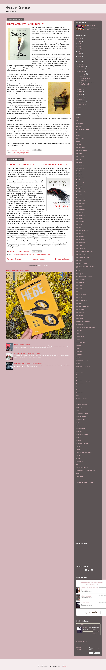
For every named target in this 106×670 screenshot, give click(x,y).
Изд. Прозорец (80, 242)
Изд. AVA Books (80, 279)
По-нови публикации (14, 259)
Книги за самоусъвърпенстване (85, 327)
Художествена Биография (84, 452)
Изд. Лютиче (79, 212)
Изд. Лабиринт (80, 200)
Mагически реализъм (82, 467)
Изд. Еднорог (21, 152)
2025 (79, 41)
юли (80, 89)
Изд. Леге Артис (80, 203)
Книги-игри (79, 330)
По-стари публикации (63, 259)
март (81, 99)
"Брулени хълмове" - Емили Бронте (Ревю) (27, 353)
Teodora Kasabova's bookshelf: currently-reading (91, 583)
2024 (79, 43)
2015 (79, 107)
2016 (79, 64)
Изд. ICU (78, 291)
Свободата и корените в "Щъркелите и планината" (37, 164)
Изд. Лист (79, 206)
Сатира (78, 396)
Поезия (78, 363)
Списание (79, 407)
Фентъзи (78, 437)
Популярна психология (83, 366)
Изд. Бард (79, 153)
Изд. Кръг (79, 195)
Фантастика (79, 431)
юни (80, 91)
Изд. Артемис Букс (81, 150)
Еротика (78, 144)
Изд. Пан (78, 227)
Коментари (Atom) (43, 265)
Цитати (78, 458)
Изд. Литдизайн (80, 209)
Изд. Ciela (35, 254)
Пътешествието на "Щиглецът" (25, 23)
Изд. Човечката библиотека (84, 277)
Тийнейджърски (80, 419)
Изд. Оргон (79, 224)
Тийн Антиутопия (81, 416)
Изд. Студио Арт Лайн (82, 257)
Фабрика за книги (81, 428)
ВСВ (77, 132)
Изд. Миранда (80, 218)
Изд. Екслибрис (80, 168)
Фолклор (78, 440)
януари (81, 104)
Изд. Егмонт (79, 162)
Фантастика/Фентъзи (82, 434)
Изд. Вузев (79, 159)
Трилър (78, 422)
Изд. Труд (79, 260)
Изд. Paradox (80, 303)
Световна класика (81, 399)
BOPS (77, 464)
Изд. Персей (79, 233)
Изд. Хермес (79, 273)
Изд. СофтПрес (80, 254)
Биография (79, 126)
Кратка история (80, 342)
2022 (79, 48)
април (81, 97)
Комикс (78, 339)
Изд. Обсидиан (80, 221)
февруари (82, 102)
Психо (78, 378)
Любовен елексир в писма (22, 344)
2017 (79, 61)
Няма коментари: (24, 150)
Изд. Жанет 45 (80, 183)
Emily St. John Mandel (87, 604)
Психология (79, 384)
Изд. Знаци (79, 186)
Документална (80, 138)
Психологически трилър (83, 381)
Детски (78, 135)
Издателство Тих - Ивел (83, 321)
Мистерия (79, 351)
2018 (79, 59)
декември (82, 66)
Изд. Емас (79, 174)
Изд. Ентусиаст (80, 177)
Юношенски (79, 461)
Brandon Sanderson (86, 596)
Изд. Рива (79, 245)
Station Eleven (85, 603)
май (80, 94)
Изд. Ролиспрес (80, 248)
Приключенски (80, 372)
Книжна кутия (80, 336)
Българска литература (19, 254)
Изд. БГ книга (80, 156)
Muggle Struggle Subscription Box (85, 470)
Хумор (78, 455)
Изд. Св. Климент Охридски (84, 251)
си (76, 402)
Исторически (42, 254)
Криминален (79, 345)
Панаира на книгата (82, 360)
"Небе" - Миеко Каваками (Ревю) (18, 270)
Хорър (78, 449)
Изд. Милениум (80, 215)
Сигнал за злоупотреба (84, 482)
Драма (14, 152)
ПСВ (77, 375)
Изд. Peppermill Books (82, 306)
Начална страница (38, 259)
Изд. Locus (79, 297)
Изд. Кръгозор (80, 198)
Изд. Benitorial (80, 282)
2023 (79, 46)
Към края (83, 595)
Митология (79, 354)
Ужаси (78, 425)
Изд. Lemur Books (81, 294)
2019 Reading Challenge (88, 625)
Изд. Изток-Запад (81, 192)
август (81, 76)
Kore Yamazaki (85, 590)
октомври (82, 71)
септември (82, 74)
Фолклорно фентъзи (82, 443)
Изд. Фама (79, 271)
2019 (79, 56)
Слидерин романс (81, 404)
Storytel (78, 473)
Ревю (27, 152)
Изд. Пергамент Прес (82, 230)
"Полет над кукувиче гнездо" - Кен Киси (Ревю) (28, 363)
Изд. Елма (79, 171)
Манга (78, 348)
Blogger (65, 666)
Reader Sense (18, 7)
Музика (78, 357)
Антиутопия (79, 123)
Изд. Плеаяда (80, 236)
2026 (79, 38)
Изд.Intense (79, 318)
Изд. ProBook (80, 309)
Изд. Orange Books (81, 300)
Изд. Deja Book (80, 147)
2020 (79, 54)
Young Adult (79, 476)
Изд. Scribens (80, 312)
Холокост (78, 446)
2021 (79, 51)
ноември (82, 69)
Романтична (79, 393)
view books (97, 634)
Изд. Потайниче (80, 239)
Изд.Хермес (79, 315)
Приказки (78, 369)
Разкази (78, 387)
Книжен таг (79, 333)
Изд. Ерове (79, 180)
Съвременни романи (82, 413)
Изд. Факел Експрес (82, 263)
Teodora (85, 627)
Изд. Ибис (79, 189)
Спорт (78, 410)
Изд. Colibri (79, 288)
